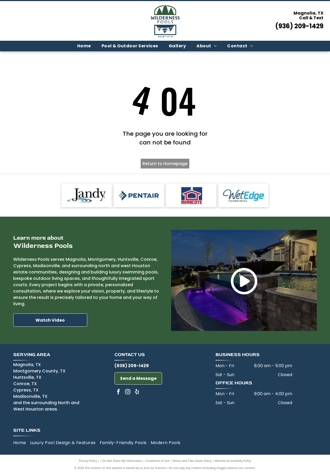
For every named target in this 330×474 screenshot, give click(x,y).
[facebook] (118, 392)
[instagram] (128, 392)
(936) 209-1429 (299, 26)
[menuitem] (84, 46)
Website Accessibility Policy (233, 461)
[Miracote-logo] (191, 195)
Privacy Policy (88, 461)
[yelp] (137, 392)
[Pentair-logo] (139, 195)
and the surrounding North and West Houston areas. (46, 406)
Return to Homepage (165, 164)
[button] (129, 46)
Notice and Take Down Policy (192, 461)
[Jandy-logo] (86, 195)
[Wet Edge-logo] (243, 195)
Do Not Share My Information (123, 461)
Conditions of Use (157, 461)
